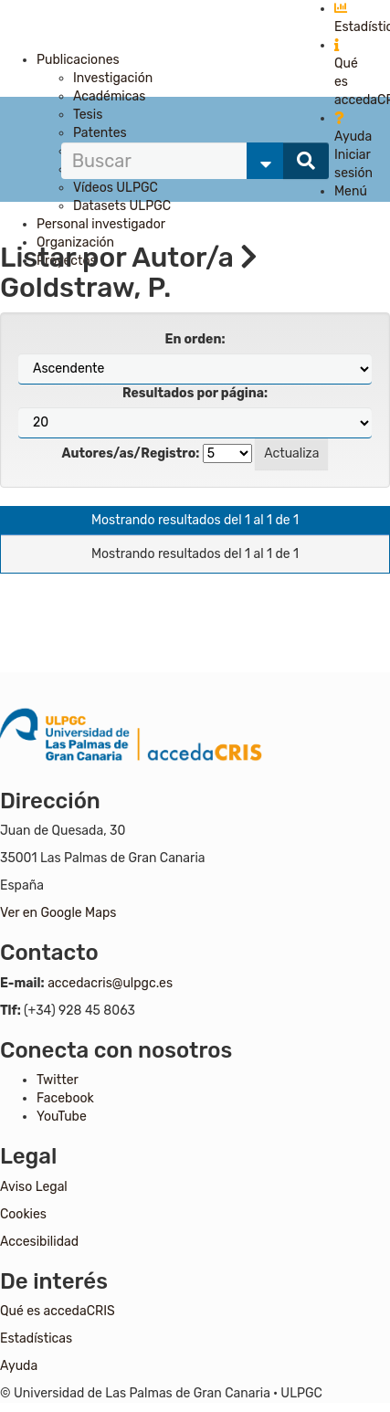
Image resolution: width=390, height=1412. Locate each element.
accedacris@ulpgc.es (110, 983)
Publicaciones (78, 60)
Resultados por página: (195, 393)
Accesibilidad (39, 1241)
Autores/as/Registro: (131, 453)
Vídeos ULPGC (115, 187)
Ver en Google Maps (58, 913)
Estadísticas (36, 1338)
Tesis (87, 114)
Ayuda (18, 1366)
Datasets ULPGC (122, 206)
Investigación (113, 78)
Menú (350, 191)
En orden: (195, 339)
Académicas (109, 96)
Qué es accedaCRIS (57, 1311)
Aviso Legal (34, 1187)
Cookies (23, 1214)
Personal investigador (101, 224)
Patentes (100, 133)
